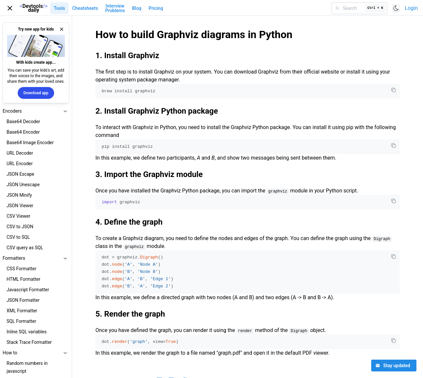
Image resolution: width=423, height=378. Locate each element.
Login (411, 8)
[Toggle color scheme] (396, 8)
